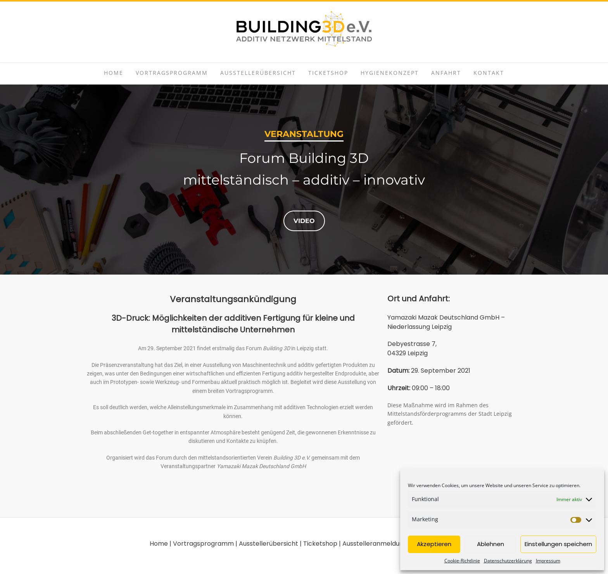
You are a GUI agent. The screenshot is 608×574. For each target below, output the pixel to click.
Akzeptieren (434, 544)
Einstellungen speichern (558, 544)
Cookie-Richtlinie (462, 560)
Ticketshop (328, 72)
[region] (304, 180)
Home (113, 72)
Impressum (548, 560)
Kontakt (488, 72)
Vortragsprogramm (172, 72)
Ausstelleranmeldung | (376, 543)
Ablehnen (490, 544)
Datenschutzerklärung (508, 560)
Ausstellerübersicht (258, 72)
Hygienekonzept (390, 72)
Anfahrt (446, 72)
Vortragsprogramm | (205, 543)
